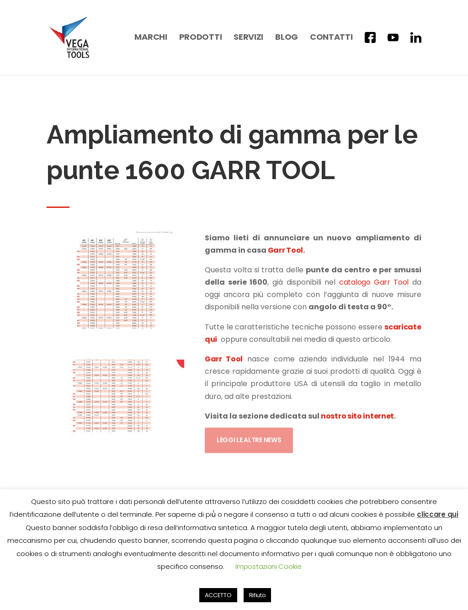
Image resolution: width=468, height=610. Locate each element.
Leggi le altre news (249, 436)
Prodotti (200, 38)
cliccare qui (437, 514)
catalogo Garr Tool (374, 282)
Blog (286, 38)
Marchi (150, 38)
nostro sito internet (357, 416)
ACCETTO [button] (218, 595)
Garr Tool (284, 250)
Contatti (331, 38)
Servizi (248, 38)
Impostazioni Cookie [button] (268, 566)
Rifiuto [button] (257, 595)
